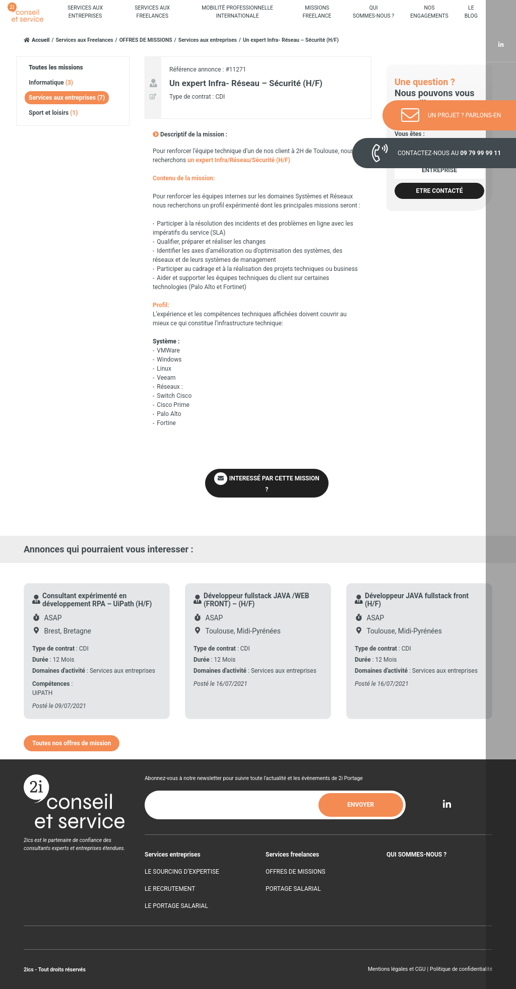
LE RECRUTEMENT (170, 888)
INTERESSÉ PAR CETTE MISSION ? (266, 482)
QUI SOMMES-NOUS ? (416, 854)
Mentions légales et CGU (397, 969)
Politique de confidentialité (461, 969)
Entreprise (439, 170)
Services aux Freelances (84, 40)
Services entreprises (173, 854)
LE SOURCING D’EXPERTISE (182, 871)
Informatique (51, 82)
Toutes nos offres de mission (71, 743)
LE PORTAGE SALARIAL (176, 905)
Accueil (41, 40)
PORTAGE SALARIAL (293, 888)
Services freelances (292, 854)
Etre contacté (439, 190)
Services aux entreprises (207, 40)
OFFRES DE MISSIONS (145, 40)
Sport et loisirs (53, 112)
